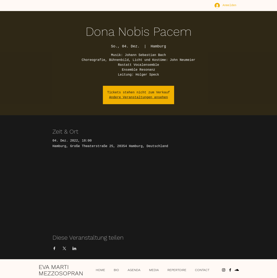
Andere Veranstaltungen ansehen (138, 97)
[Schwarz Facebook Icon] (230, 270)
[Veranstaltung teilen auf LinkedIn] (74, 248)
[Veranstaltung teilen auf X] (64, 248)
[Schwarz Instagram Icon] (223, 270)
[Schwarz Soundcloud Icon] (237, 270)
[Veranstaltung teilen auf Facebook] (54, 248)
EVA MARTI (54, 266)
